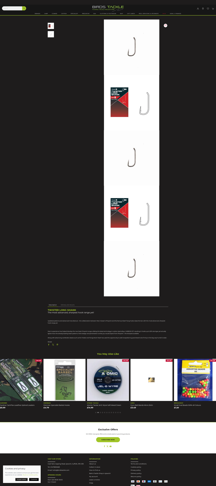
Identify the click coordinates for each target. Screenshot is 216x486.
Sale (164, 13)
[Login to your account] (198, 8)
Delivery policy (136, 473)
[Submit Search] (24, 8)
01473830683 (55, 467)
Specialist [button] (74, 13)
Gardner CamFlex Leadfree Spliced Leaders (17, 405)
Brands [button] (37, 13)
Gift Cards (131, 13)
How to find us (94, 470)
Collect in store (94, 467)
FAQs (91, 483)
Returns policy (136, 476)
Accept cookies (21, 479)
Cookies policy (136, 467)
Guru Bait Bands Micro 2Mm (142, 405)
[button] (208, 8)
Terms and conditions (138, 464)
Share (50, 342)
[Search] (14, 8)
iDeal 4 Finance (175, 13)
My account (93, 476)
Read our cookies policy (30, 475)
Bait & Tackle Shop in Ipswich (100, 473)
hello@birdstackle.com (61, 470)
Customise (34, 479)
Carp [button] (46, 13)
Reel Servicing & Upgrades (149, 13)
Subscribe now (108, 440)
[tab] (95, 412)
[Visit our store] (203, 8)
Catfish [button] (64, 13)
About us (92, 464)
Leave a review (94, 480)
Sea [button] (94, 13)
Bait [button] (121, 13)
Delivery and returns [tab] (68, 305)
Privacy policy (136, 470)
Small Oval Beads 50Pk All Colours (187, 405)
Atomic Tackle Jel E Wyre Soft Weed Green (104, 405)
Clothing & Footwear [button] (108, 13)
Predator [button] (85, 13)
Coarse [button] (54, 13)
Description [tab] (53, 305)
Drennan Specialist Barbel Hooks (57, 405)
